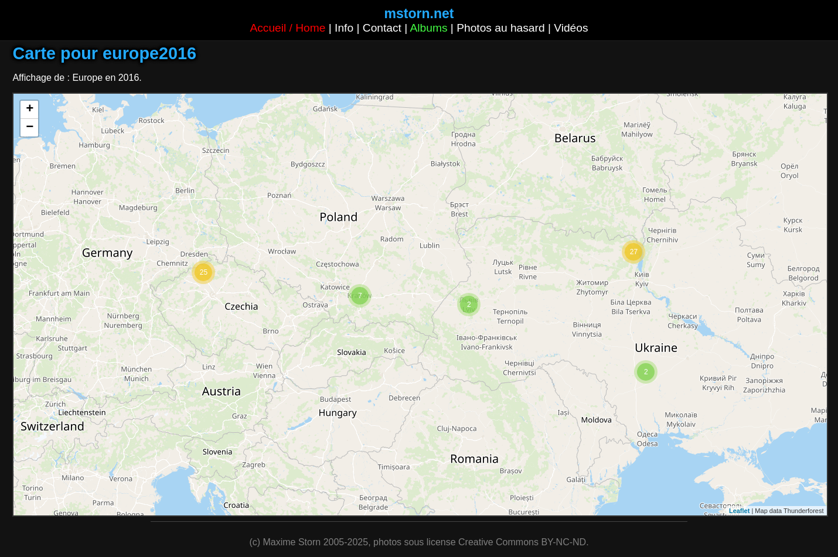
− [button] (29, 127)
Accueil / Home (287, 28)
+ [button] (29, 109)
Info (344, 28)
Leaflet (739, 510)
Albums (429, 28)
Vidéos (571, 28)
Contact (382, 28)
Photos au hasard (500, 28)
